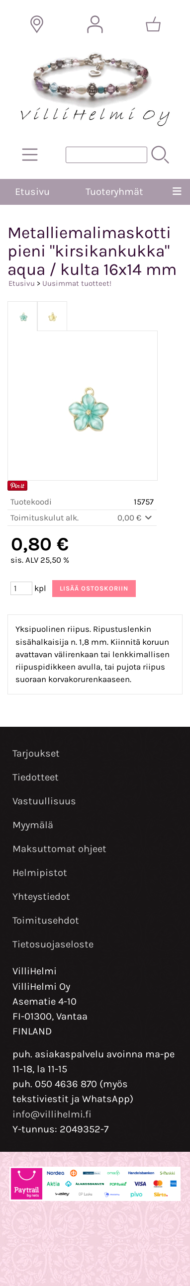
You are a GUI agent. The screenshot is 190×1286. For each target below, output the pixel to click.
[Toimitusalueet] (37, 24)
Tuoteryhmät (114, 191)
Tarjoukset (36, 753)
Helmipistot (39, 872)
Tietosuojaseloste (53, 944)
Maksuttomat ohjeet (59, 849)
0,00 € (135, 517)
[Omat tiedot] (95, 24)
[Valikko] (177, 192)
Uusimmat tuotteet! (76, 283)
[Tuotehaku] (106, 155)
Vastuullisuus (44, 801)
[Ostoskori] (153, 24)
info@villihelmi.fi (52, 1114)
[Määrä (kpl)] (21, 588)
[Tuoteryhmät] (30, 155)
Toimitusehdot (45, 920)
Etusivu (32, 191)
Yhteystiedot (41, 896)
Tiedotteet (35, 777)
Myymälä (32, 825)
